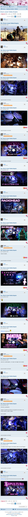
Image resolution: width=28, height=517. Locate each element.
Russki (4, 133)
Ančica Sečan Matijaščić (16, 513)
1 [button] (13, 16)
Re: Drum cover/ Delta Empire (10, 23)
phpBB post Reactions (10, 514)
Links (13, 4)
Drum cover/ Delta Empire (9, 12)
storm (4, 164)
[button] (12, 16)
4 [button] (18, 16)
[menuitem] (5, 7)
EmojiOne (20, 514)
